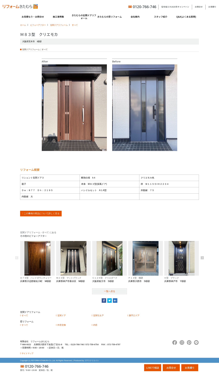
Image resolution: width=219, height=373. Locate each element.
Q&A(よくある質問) (186, 16)
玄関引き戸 (98, 315)
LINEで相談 (152, 367)
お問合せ (199, 6)
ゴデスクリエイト (91, 360)
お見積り (212, 6)
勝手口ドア (134, 315)
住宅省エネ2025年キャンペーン (175, 6)
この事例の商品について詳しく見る (41, 213)
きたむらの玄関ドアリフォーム (84, 17)
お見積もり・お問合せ (33, 16)
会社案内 (135, 16)
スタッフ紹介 (160, 16)
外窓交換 (61, 325)
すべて (25, 315)
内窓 (95, 325)
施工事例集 (58, 16)
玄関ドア (61, 315)
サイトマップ (27, 353)
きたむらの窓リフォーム (109, 16)
